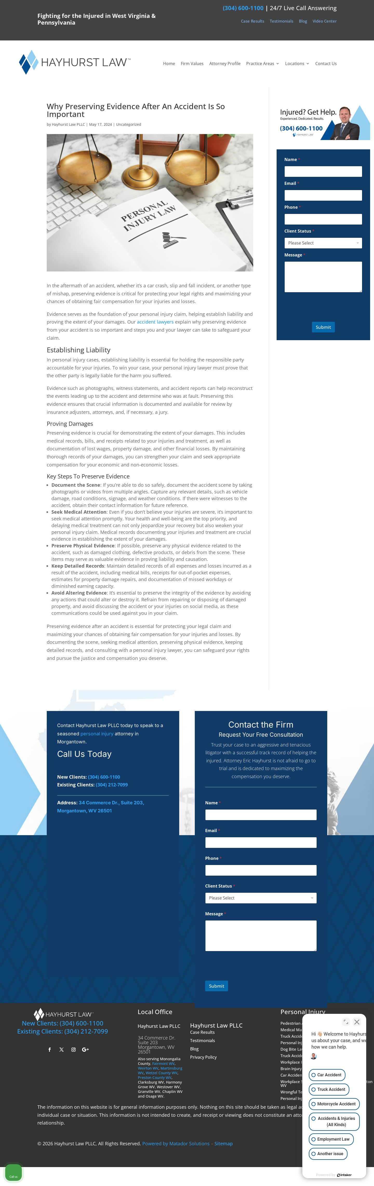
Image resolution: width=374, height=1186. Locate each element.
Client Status (299, 231)
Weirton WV (148, 1068)
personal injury (97, 733)
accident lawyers (155, 322)
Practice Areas (260, 64)
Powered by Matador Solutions (176, 1143)
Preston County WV (154, 1077)
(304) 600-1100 (243, 8)
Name (292, 159)
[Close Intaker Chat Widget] (357, 1020)
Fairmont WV (163, 1063)
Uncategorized (128, 124)
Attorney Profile (225, 64)
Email (291, 183)
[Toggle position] (346, 1020)
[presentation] (316, 317)
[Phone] (323, 219)
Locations (294, 64)
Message (294, 255)
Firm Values (192, 64)
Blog (303, 21)
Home (169, 64)
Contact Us (326, 64)
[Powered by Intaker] (330, 1175)
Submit (323, 327)
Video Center (325, 21)
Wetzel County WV (161, 1072)
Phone (292, 207)
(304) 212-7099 (112, 785)
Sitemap (224, 1143)
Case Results (252, 21)
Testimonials (281, 21)
